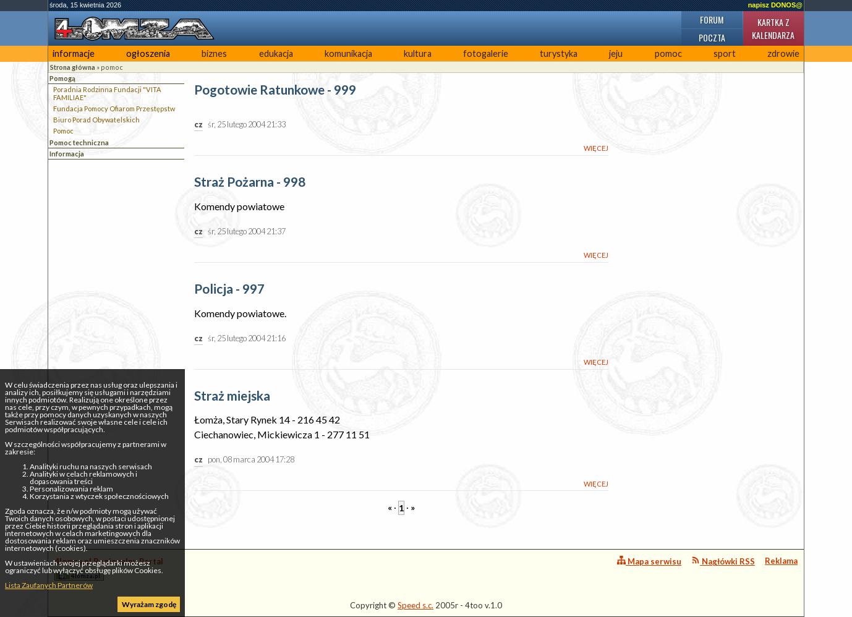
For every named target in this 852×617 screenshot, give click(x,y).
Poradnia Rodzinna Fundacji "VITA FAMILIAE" (107, 93)
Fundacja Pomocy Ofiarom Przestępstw (114, 108)
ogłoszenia (148, 53)
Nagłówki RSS (723, 561)
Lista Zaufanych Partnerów (49, 585)
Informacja (66, 154)
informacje (74, 53)
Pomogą (62, 78)
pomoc (668, 53)
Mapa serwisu (649, 561)
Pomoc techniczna (79, 142)
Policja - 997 (229, 289)
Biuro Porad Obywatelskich (96, 120)
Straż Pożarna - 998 (249, 182)
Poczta (712, 37)
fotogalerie (485, 53)
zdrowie (783, 53)
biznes (214, 53)
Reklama (781, 561)
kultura (418, 53)
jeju (616, 53)
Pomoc (63, 131)
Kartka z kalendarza (773, 28)
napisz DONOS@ (775, 5)
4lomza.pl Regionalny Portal (108, 568)
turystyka (558, 53)
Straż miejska (232, 396)
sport (725, 53)
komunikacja (348, 53)
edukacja (276, 53)
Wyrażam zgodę (149, 604)
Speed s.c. (415, 605)
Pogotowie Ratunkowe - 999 (275, 90)
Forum (711, 19)
